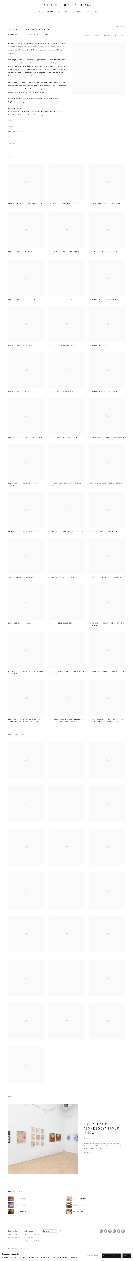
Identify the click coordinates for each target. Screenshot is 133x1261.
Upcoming (114, 27)
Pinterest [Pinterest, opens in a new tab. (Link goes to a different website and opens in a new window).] (110, 1231)
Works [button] (96, 35)
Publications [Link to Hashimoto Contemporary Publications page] (75, 11)
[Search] (49, 1231)
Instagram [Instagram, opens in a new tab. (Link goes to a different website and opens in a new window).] (114, 1231)
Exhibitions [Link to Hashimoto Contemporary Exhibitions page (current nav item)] (48, 11)
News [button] (122, 35)
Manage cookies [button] (24, 1248)
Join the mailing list (118, 1231)
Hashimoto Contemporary (66, 5)
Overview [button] (87, 35)
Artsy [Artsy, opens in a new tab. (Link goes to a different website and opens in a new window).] (101, 1231)
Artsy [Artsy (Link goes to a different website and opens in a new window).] (10, 121)
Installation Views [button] (110, 35)
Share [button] (12, 143)
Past (123, 27)
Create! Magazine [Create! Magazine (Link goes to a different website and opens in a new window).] (15, 131)
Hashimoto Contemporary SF (20, 34)
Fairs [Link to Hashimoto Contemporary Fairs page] (65, 11)
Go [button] (60, 1230)
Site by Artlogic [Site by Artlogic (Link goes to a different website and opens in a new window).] (45, 1251)
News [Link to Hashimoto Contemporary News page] (58, 11)
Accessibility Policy (13, 1248)
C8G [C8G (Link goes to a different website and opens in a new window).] (9, 137)
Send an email (123, 1231)
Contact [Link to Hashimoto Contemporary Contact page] (87, 11)
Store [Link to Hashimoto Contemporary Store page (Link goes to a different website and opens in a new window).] (95, 11)
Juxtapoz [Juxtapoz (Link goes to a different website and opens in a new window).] (12, 126)
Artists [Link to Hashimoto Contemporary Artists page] (38, 11)
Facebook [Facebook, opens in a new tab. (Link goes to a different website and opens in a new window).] (105, 1231)
